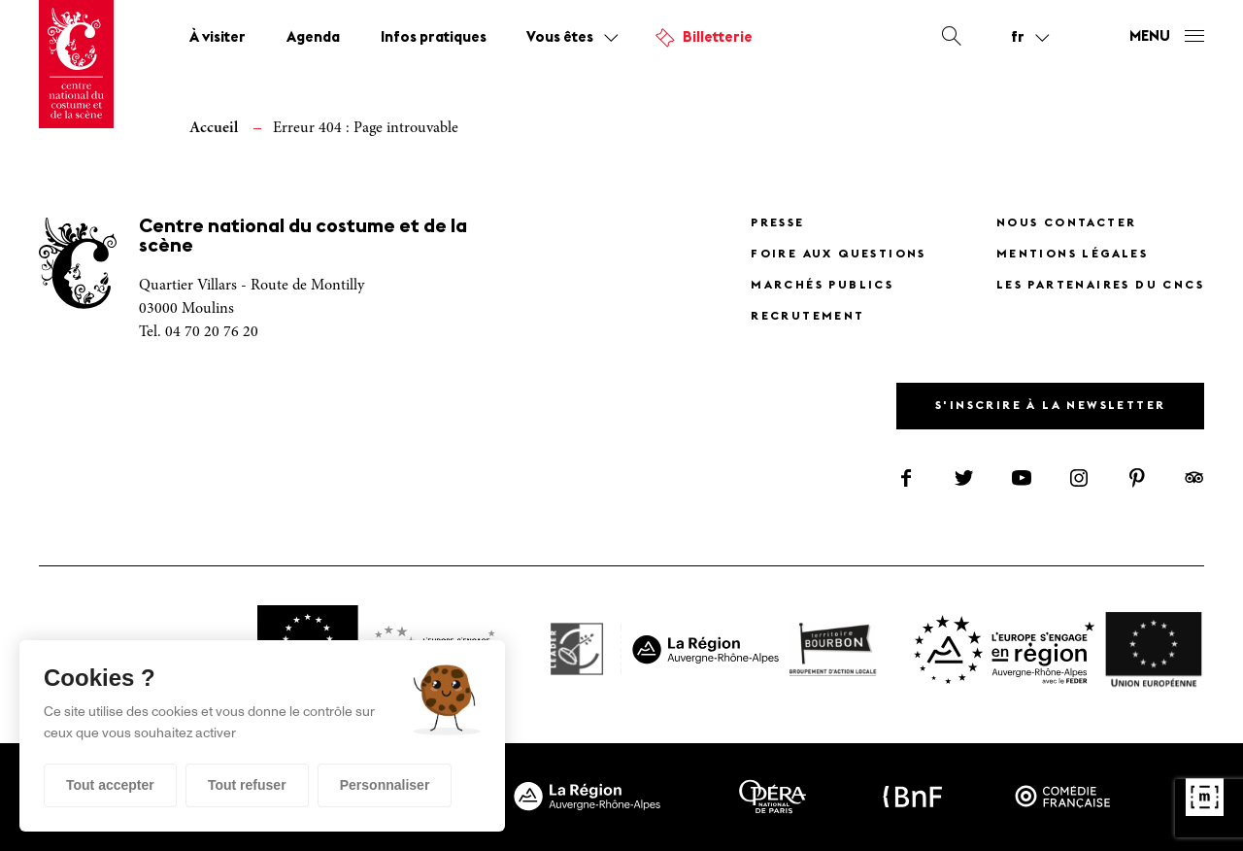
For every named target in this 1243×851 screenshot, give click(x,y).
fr (1018, 38)
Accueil (213, 128)
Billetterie (718, 38)
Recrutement (807, 317)
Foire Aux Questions (838, 254)
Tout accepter (110, 785)
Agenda (313, 38)
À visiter (217, 38)
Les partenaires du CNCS (1100, 285)
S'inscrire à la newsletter (1050, 406)
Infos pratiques (434, 38)
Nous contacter (1066, 223)
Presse (777, 223)
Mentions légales (1072, 254)
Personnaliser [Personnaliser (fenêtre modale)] (385, 785)
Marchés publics (822, 285)
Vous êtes (559, 38)
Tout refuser (247, 785)
